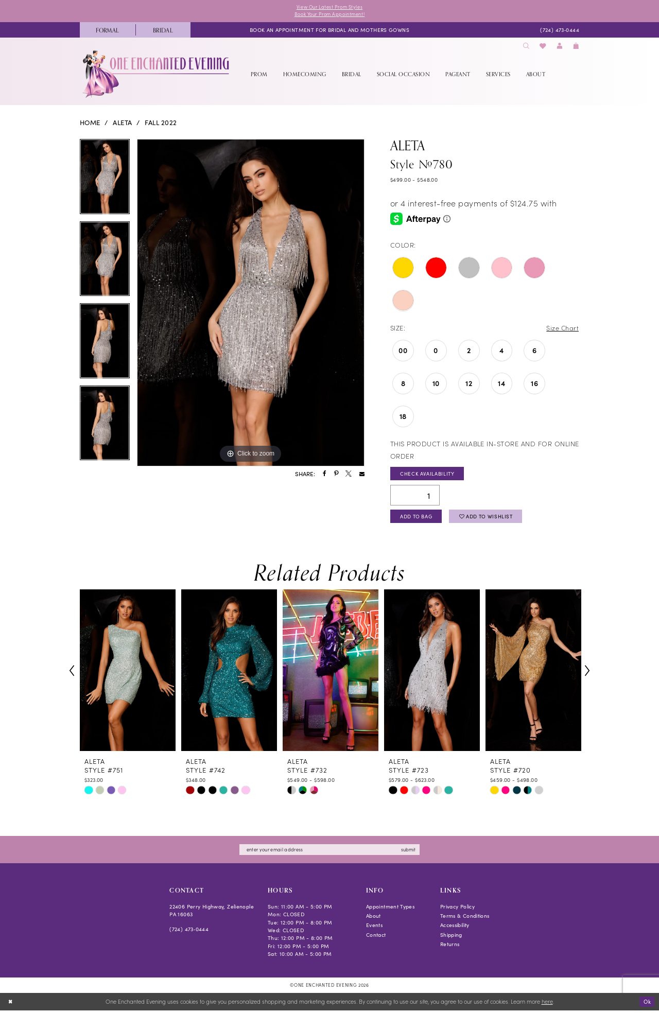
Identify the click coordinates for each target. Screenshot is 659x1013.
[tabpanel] (105, 181)
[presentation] (128, 673)
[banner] (156, 74)
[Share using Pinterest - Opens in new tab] (336, 474)
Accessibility (455, 928)
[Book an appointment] (329, 30)
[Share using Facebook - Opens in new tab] (324, 474)
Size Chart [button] (562, 329)
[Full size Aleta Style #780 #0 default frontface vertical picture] (250, 304)
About (373, 918)
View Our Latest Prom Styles (329, 7)
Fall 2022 (161, 123)
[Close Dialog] (11, 1004)
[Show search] (526, 47)
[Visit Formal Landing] (107, 31)
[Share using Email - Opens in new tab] (362, 474)
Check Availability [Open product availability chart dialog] (429, 475)
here (547, 1004)
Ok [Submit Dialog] (646, 1003)
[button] (559, 47)
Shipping (451, 937)
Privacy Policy (457, 909)
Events (374, 928)
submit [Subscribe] (412, 851)
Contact (376, 937)
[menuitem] (107, 31)
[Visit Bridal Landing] (163, 31)
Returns (450, 947)
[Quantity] (415, 496)
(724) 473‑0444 (189, 932)
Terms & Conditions (465, 918)
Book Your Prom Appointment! (329, 15)
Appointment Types (390, 909)
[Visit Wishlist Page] (543, 47)
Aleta (122, 123)
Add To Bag (418, 518)
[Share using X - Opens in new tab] (348, 474)
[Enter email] (329, 853)
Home (90, 123)
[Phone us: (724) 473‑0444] (559, 30)
